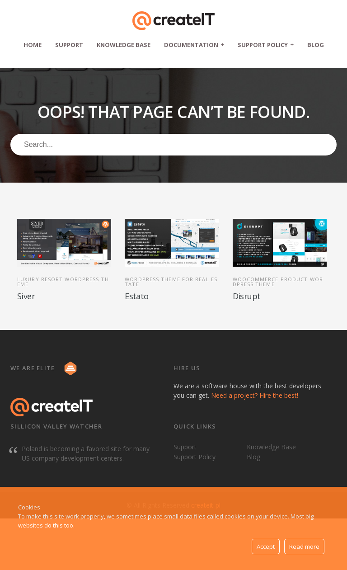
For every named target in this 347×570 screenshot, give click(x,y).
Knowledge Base (123, 45)
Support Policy (266, 44)
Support (69, 45)
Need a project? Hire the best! (254, 395)
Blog (315, 45)
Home (32, 45)
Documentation (194, 44)
